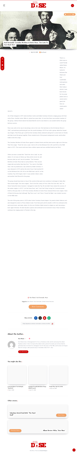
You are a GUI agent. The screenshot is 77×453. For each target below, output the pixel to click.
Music (46, 297)
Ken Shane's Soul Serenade (37, 297)
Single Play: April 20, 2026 (56, 386)
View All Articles (23, 351)
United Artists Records (48, 301)
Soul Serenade (37, 301)
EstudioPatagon (43, 450)
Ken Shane (30, 301)
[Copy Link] (38, 323)
